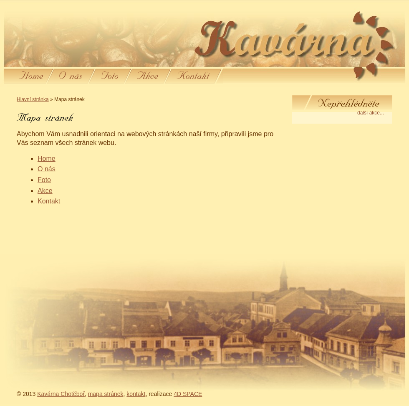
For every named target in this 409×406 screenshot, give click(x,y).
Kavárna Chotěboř (61, 394)
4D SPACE (188, 394)
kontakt (135, 394)
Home (47, 158)
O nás (47, 169)
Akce (45, 190)
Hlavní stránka (33, 99)
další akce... (370, 113)
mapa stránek (106, 394)
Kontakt (49, 201)
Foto (44, 179)
